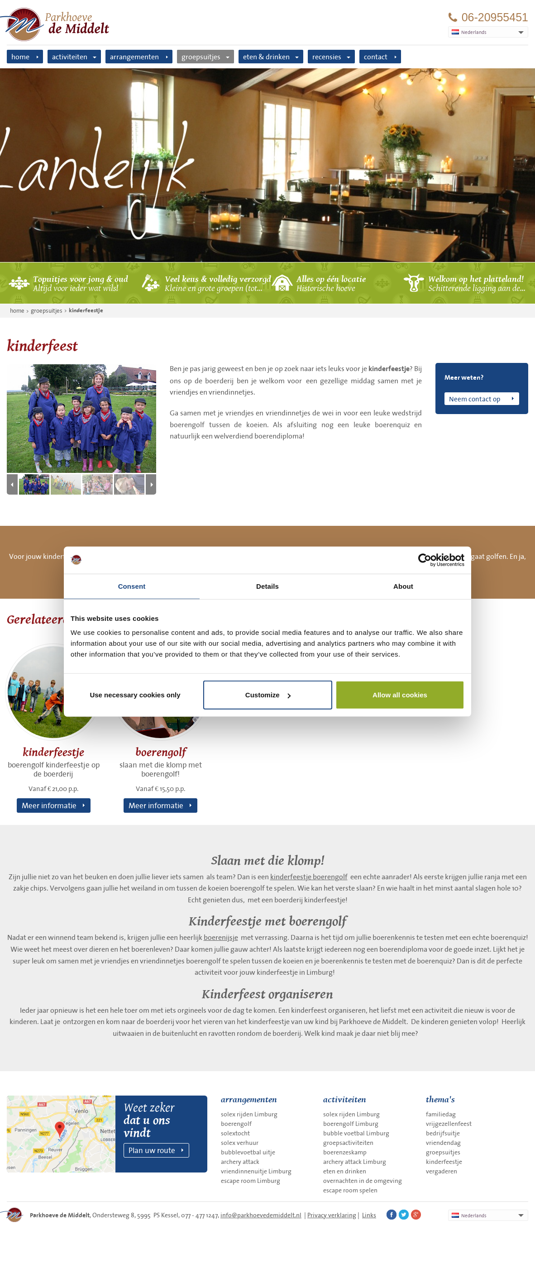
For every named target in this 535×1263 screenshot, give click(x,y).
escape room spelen (350, 1190)
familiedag (441, 1114)
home (20, 56)
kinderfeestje (86, 310)
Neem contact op (474, 398)
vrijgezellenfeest (449, 1124)
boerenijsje (221, 937)
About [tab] (403, 586)
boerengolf (236, 1124)
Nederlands (469, 1215)
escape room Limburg (250, 1181)
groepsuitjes (201, 56)
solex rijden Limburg (249, 1114)
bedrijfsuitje (443, 1133)
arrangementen (134, 56)
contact (375, 56)
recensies (326, 56)
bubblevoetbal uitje (248, 1152)
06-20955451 (495, 17)
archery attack (240, 1162)
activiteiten (69, 56)
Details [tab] (267, 586)
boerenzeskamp (345, 1152)
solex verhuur (239, 1143)
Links (369, 1215)
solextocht (235, 1133)
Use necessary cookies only (135, 695)
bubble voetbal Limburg (356, 1133)
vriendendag (443, 1143)
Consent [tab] (132, 586)
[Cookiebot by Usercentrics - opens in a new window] (424, 560)
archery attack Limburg (354, 1162)
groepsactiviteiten (348, 1143)
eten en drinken (344, 1171)
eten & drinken (266, 56)
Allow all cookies (400, 695)
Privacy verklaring (331, 1215)
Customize (268, 695)
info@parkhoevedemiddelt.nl (260, 1215)
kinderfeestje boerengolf (309, 876)
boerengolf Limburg (350, 1124)
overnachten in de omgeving (362, 1181)
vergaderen (441, 1171)
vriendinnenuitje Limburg (256, 1171)
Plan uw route (152, 1150)
